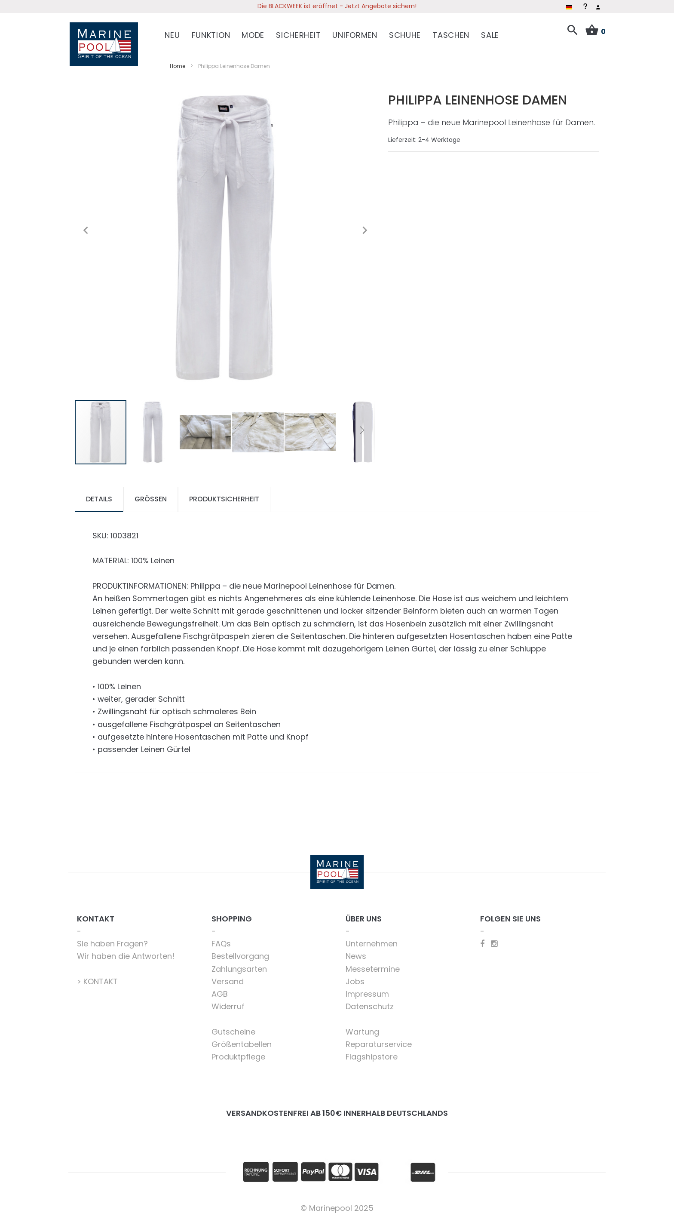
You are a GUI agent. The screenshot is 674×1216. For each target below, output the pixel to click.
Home (177, 61)
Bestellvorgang (240, 951)
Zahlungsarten (239, 964)
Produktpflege (238, 1052)
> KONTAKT (97, 977)
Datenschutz (370, 1002)
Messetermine (373, 964)
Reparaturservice (379, 1040)
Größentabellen (241, 1040)
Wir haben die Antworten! (126, 951)
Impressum (367, 989)
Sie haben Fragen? (112, 939)
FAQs (221, 939)
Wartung (362, 1027)
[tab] (99, 495)
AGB (219, 989)
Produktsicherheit (224, 495)
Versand (227, 977)
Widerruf (228, 1002)
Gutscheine (233, 1027)
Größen (151, 495)
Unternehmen (372, 939)
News (356, 951)
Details (99, 495)
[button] (85, 226)
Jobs (355, 977)
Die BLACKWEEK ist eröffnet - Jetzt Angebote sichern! (337, 6)
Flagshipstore (372, 1052)
